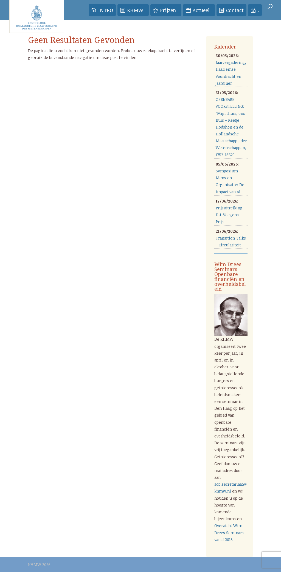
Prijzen (168, 10)
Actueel (201, 10)
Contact (235, 10)
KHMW (135, 10)
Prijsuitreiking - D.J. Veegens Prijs (231, 214)
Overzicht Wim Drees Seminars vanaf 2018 (229, 532)
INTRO (105, 10)
